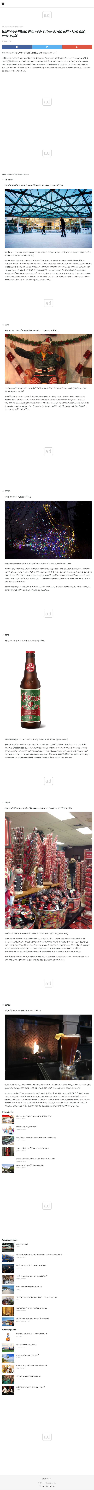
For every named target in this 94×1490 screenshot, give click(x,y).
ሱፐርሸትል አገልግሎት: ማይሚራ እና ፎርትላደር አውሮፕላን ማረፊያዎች (39, 1255)
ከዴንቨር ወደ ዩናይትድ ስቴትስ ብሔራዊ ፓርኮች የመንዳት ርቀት (35, 1159)
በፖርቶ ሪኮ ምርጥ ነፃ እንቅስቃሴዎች (27, 1355)
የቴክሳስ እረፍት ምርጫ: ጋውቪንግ (26, 1344)
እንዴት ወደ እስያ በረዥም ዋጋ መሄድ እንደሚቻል (31, 1265)
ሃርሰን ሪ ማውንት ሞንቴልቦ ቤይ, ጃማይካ (29, 1287)
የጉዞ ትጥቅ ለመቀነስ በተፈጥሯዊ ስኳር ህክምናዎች (31, 1276)
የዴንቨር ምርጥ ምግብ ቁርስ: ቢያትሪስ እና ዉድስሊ (31, 1308)
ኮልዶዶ (16, 26)
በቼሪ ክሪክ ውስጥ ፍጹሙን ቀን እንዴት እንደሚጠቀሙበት (34, 1116)
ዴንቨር (21, 26)
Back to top (47, 1479)
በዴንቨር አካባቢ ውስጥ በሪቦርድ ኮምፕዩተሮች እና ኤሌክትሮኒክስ (36, 1137)
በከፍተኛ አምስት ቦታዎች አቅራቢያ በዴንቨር (29, 1165)
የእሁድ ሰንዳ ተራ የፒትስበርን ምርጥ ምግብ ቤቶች (31, 1366)
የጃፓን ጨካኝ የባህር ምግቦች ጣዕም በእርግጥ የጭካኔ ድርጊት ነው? (36, 1297)
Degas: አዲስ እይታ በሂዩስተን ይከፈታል (28, 1376)
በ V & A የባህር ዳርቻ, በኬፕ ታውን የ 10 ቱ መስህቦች (32, 1319)
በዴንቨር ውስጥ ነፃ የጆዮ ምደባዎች (26, 1127)
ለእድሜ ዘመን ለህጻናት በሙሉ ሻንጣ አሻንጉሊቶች (31, 1334)
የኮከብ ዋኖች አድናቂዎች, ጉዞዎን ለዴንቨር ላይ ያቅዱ (32, 1148)
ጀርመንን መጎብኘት (22, 1244)
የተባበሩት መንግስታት (7, 26)
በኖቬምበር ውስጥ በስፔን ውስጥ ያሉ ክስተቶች (30, 1387)
